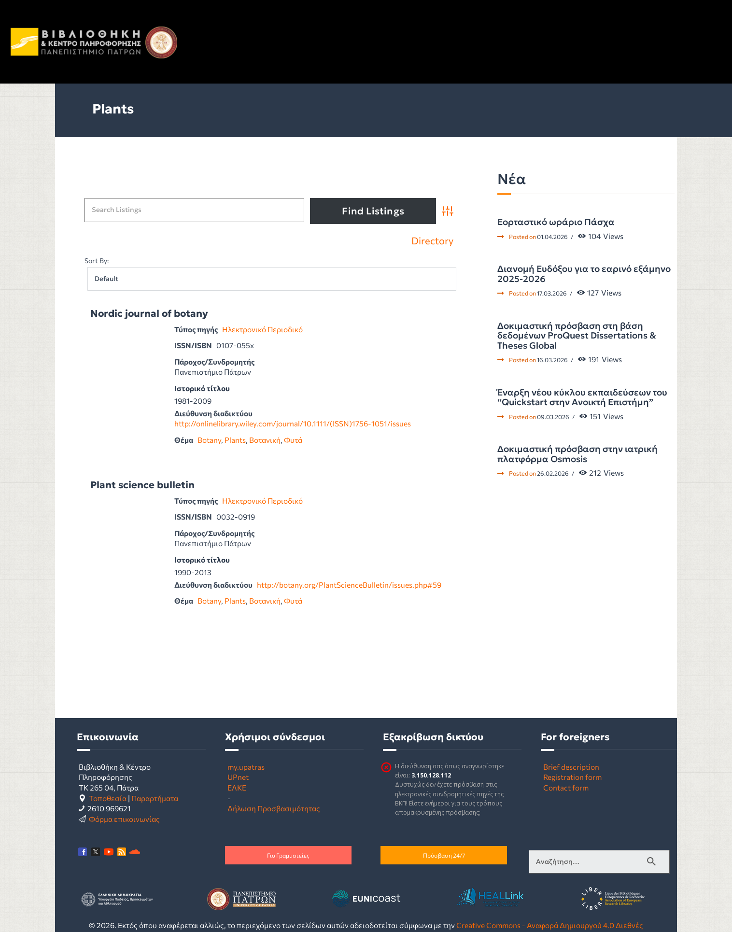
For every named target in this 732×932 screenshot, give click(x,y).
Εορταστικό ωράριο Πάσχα (556, 222)
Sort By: (96, 260)
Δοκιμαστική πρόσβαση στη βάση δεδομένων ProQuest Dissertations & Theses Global (576, 336)
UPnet (238, 776)
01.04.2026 (552, 236)
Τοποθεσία (108, 798)
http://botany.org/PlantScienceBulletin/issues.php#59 (349, 584)
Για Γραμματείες (288, 855)
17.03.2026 (552, 293)
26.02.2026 (553, 473)
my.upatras (246, 766)
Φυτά (293, 439)
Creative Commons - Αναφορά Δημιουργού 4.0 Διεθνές (549, 925)
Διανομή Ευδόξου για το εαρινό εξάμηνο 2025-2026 (584, 274)
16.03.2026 (552, 360)
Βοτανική (265, 439)
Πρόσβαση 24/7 (444, 855)
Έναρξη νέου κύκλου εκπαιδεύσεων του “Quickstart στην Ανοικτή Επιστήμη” (582, 398)
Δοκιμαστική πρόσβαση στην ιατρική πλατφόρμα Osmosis (577, 454)
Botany (209, 439)
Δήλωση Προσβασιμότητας (273, 808)
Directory (432, 241)
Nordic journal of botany (149, 314)
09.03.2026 (553, 417)
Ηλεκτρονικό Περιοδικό (262, 329)
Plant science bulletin (142, 485)
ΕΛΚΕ (236, 787)
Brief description (571, 766)
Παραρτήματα (154, 798)
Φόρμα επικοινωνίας (124, 818)
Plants (235, 439)
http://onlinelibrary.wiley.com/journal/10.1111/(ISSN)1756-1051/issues (292, 423)
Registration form (572, 776)
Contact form (566, 787)
